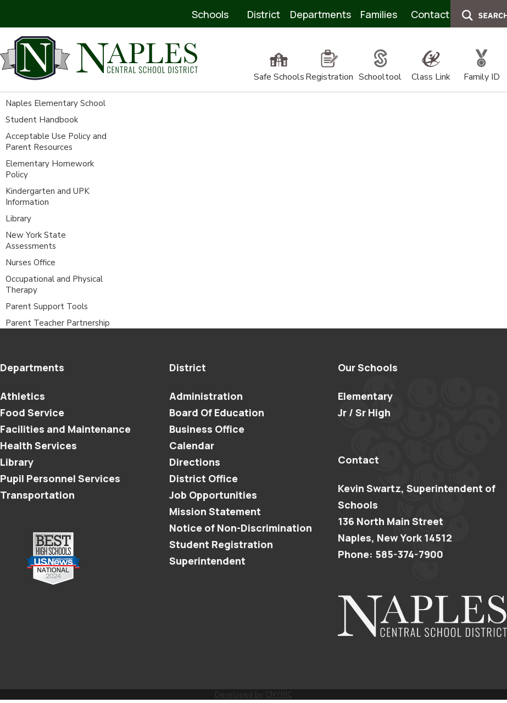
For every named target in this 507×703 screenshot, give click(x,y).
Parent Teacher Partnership (57, 322)
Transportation (37, 494)
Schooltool (380, 71)
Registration (329, 71)
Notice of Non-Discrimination (240, 527)
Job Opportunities (213, 494)
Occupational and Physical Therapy (54, 284)
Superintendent (207, 560)
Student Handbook (41, 119)
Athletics (22, 396)
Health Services (38, 445)
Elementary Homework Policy (49, 169)
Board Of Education (216, 412)
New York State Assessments (35, 241)
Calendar (191, 445)
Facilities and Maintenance (65, 429)
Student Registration (221, 544)
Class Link (430, 71)
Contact (430, 14)
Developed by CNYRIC (253, 694)
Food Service (32, 412)
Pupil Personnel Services (60, 478)
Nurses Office (30, 262)
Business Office (206, 429)
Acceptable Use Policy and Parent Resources (56, 142)
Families (378, 14)
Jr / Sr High (364, 412)
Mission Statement (215, 511)
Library (18, 218)
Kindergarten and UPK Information (47, 197)
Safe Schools (279, 71)
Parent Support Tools (46, 306)
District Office (203, 478)
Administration (206, 396)
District (263, 14)
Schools (210, 14)
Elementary (365, 396)
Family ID (482, 71)
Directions (194, 461)
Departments (320, 14)
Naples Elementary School (55, 103)
